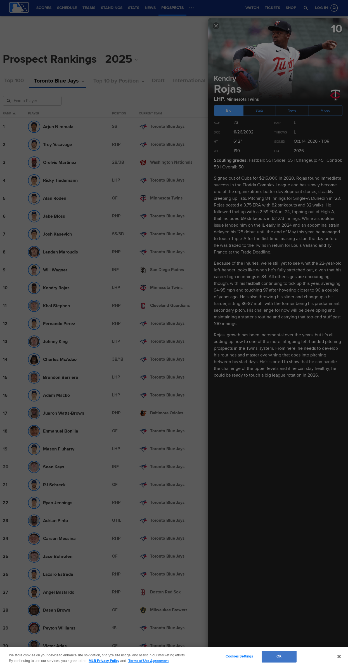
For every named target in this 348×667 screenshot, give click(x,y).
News (292, 110)
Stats (259, 110)
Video (325, 110)
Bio (228, 110)
